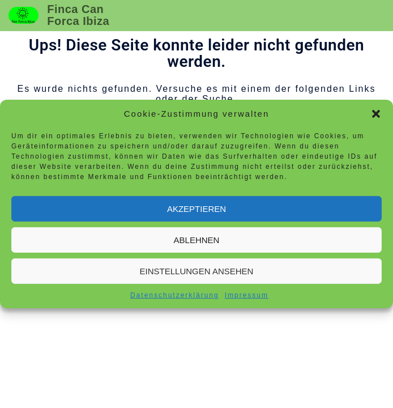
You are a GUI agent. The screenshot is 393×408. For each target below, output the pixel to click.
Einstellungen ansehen (197, 270)
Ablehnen (197, 239)
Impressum (246, 295)
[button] (376, 114)
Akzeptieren (196, 208)
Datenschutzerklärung (174, 295)
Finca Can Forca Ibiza (78, 15)
